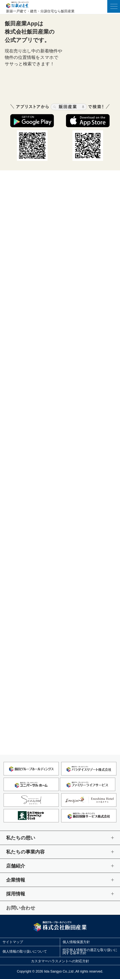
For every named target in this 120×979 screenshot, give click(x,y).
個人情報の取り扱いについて (24, 951)
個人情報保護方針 (76, 942)
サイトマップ (12, 942)
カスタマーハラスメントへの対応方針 (60, 961)
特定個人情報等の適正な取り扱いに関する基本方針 (90, 951)
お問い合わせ (20, 907)
